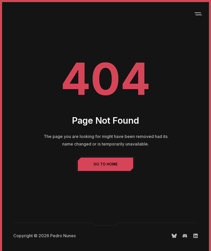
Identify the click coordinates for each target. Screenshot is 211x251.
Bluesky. (174, 235)
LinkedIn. (195, 235)
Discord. (184, 235)
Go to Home (105, 164)
